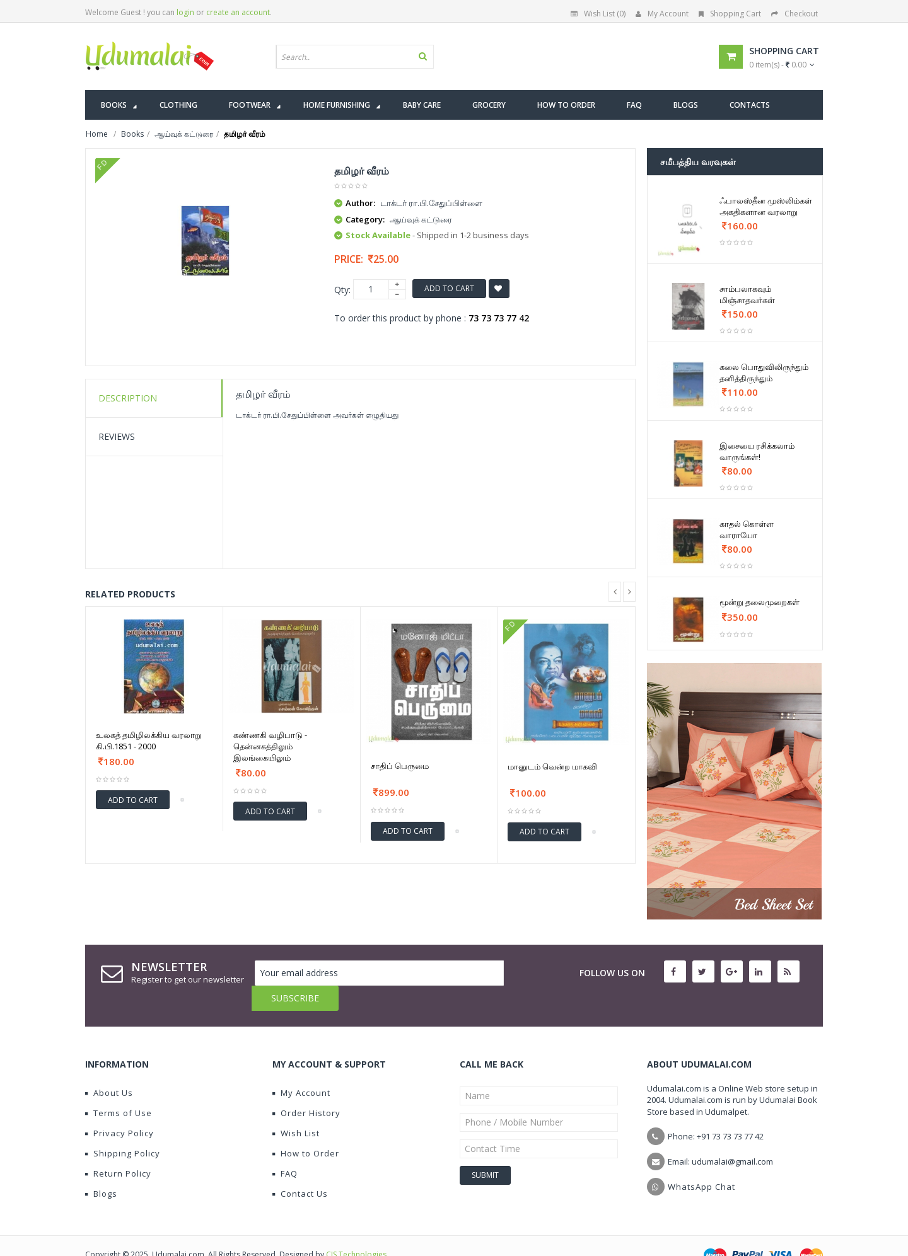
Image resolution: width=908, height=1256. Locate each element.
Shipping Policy (122, 1128)
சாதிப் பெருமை (400, 765)
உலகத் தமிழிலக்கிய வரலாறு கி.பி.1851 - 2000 (149, 740)
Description (127, 398)
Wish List (296, 1108)
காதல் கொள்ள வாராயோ (746, 529)
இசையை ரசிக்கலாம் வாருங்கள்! (756, 451)
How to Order (305, 1128)
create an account (238, 12)
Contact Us (300, 1168)
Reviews (116, 436)
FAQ (285, 1148)
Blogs (101, 1168)
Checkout (794, 13)
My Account (662, 13)
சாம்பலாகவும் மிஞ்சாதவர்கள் (747, 294)
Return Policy (118, 1148)
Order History (306, 1087)
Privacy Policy (119, 1108)
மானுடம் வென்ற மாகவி (552, 766)
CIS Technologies (356, 1229)
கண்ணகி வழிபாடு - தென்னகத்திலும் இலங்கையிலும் (270, 746)
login (185, 12)
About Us (109, 1067)
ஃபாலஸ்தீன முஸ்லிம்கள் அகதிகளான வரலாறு (765, 206)
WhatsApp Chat (701, 1161)
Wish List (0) (598, 13)
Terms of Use (118, 1087)
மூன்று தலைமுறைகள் (759, 602)
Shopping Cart (730, 13)
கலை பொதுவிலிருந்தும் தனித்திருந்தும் (763, 372)
